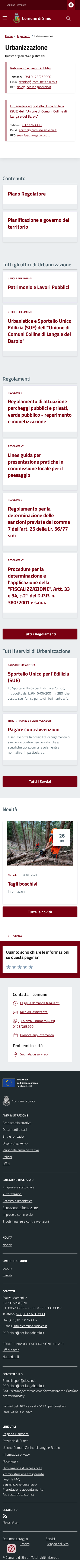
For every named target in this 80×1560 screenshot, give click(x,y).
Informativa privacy (16, 1454)
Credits (24, 1543)
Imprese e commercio (18, 1214)
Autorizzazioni (12, 1194)
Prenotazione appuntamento (23, 1489)
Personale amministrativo (21, 1150)
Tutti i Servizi (40, 781)
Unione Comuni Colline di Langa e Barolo (31, 1447)
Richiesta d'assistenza (18, 1494)
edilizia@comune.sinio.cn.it (38, 130)
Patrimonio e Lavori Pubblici (30, 68)
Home (9, 36)
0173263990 (32, 124)
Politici (7, 1156)
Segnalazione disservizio (20, 1484)
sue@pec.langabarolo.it (33, 135)
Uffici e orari (11, 1349)
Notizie (12, 875)
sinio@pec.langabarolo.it (34, 86)
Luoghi (7, 1268)
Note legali (10, 1461)
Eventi (7, 1275)
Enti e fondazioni (14, 1136)
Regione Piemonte (16, 5)
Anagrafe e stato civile (18, 1187)
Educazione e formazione (20, 1207)
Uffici (6, 1163)
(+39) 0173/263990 (36, 76)
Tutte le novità (40, 912)
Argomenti (23, 36)
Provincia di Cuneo (15, 1440)
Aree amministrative (17, 1122)
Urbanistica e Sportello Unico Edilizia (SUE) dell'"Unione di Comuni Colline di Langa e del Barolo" (38, 111)
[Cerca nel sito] (67, 18)
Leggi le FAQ (11, 1479)
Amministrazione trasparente (23, 1474)
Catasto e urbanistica (21, 665)
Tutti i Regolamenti (40, 634)
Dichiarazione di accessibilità (22, 1468)
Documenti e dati (15, 1129)
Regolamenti (16, 393)
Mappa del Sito (57, 1543)
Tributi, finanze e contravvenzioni (29, 721)
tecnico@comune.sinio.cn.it (38, 81)
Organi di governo (15, 1143)
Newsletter (11, 1522)
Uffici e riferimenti (20, 278)
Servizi (50, 1538)
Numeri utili (11, 1356)
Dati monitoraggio (15, 1538)
